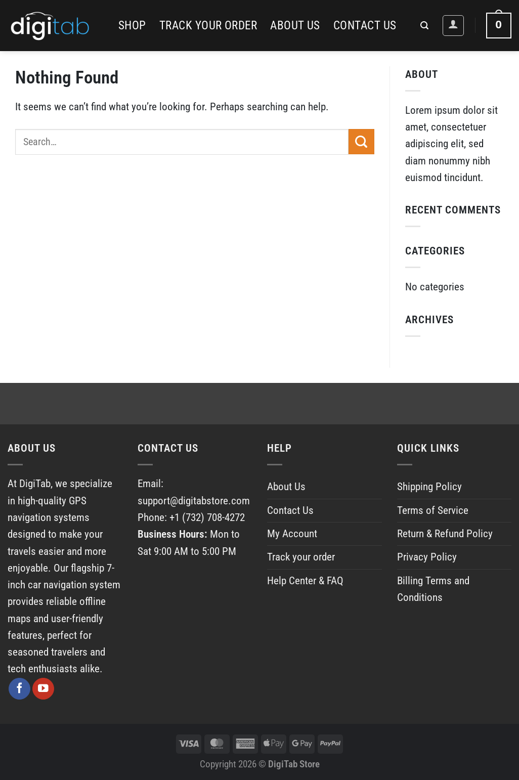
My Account (292, 534)
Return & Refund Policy (445, 534)
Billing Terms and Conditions (433, 589)
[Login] (453, 25)
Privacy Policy (427, 557)
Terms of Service (432, 510)
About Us (295, 25)
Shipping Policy (429, 487)
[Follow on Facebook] (19, 689)
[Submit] (361, 141)
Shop (132, 25)
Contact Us (365, 25)
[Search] (424, 25)
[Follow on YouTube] (43, 689)
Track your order (208, 25)
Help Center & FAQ (305, 581)
